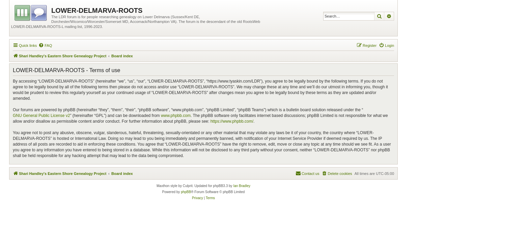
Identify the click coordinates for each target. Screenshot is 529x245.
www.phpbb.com (176, 115)
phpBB (186, 192)
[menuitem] (45, 45)
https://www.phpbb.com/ (232, 121)
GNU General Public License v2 (41, 115)
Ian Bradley (241, 186)
